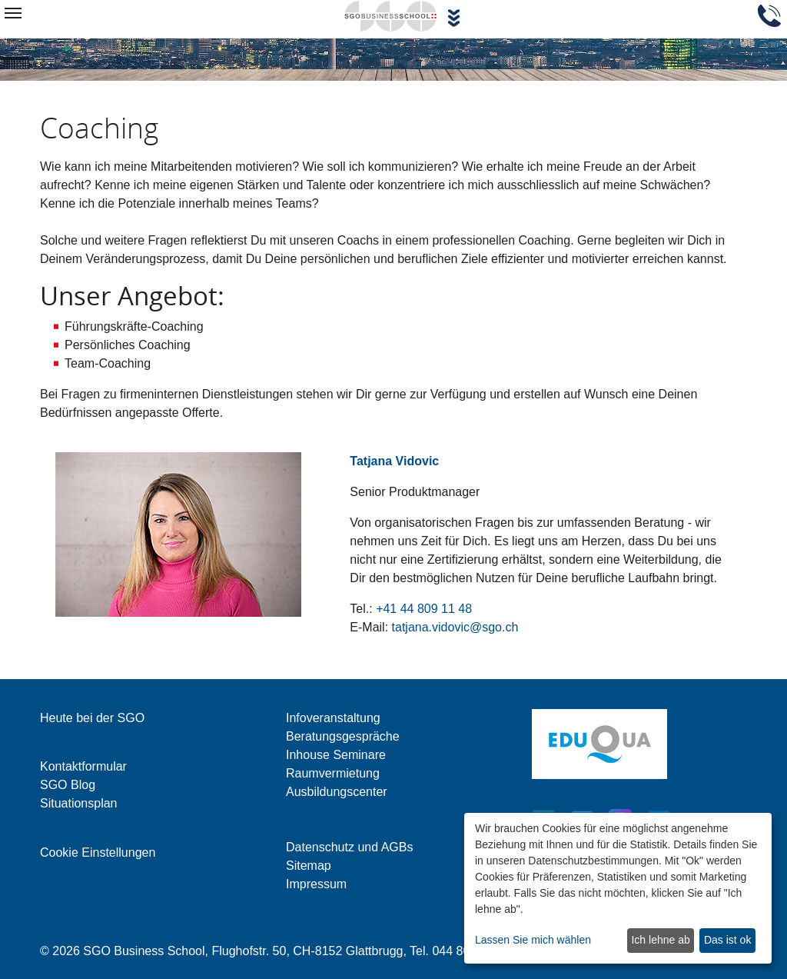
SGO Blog (67, 784)
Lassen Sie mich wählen (533, 940)
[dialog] (618, 888)
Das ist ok (727, 940)
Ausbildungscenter (336, 791)
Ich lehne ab (660, 940)
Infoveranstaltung (333, 717)
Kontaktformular (83, 766)
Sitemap (308, 865)
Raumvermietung (333, 773)
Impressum (316, 884)
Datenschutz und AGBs (349, 847)
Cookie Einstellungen (97, 852)
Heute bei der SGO (92, 717)
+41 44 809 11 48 (424, 608)
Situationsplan (79, 803)
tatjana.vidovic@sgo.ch (455, 627)
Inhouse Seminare (336, 754)
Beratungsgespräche (343, 736)
